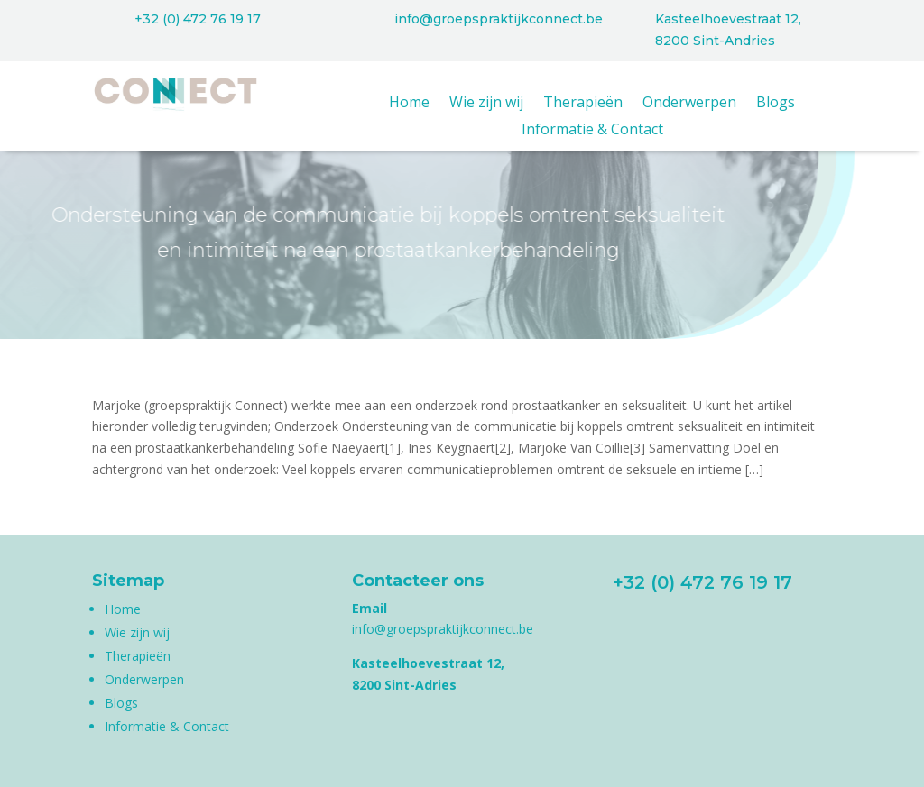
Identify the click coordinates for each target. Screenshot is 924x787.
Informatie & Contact (592, 131)
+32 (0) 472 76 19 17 (197, 19)
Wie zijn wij (486, 104)
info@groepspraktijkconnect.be (498, 19)
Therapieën (583, 104)
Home (409, 104)
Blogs (775, 104)
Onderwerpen (689, 104)
